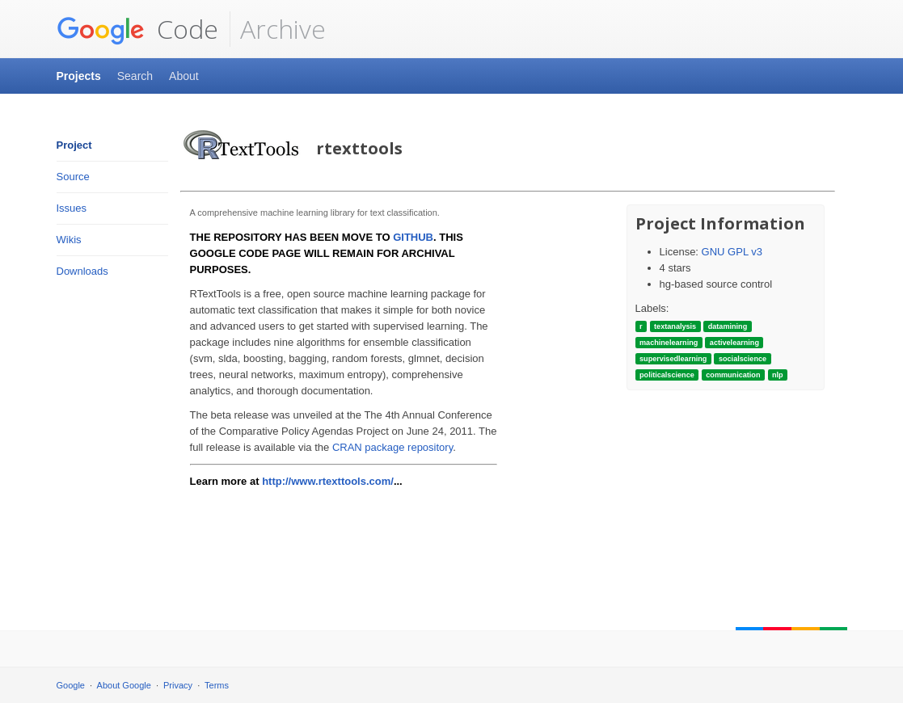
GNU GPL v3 (732, 252)
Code (137, 29)
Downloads (82, 271)
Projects (79, 75)
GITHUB (413, 237)
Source (73, 176)
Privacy (177, 685)
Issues (72, 208)
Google (71, 685)
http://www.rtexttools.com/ (328, 481)
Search (135, 75)
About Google (124, 685)
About (184, 75)
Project (74, 145)
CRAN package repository (392, 447)
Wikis (69, 240)
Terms (217, 685)
